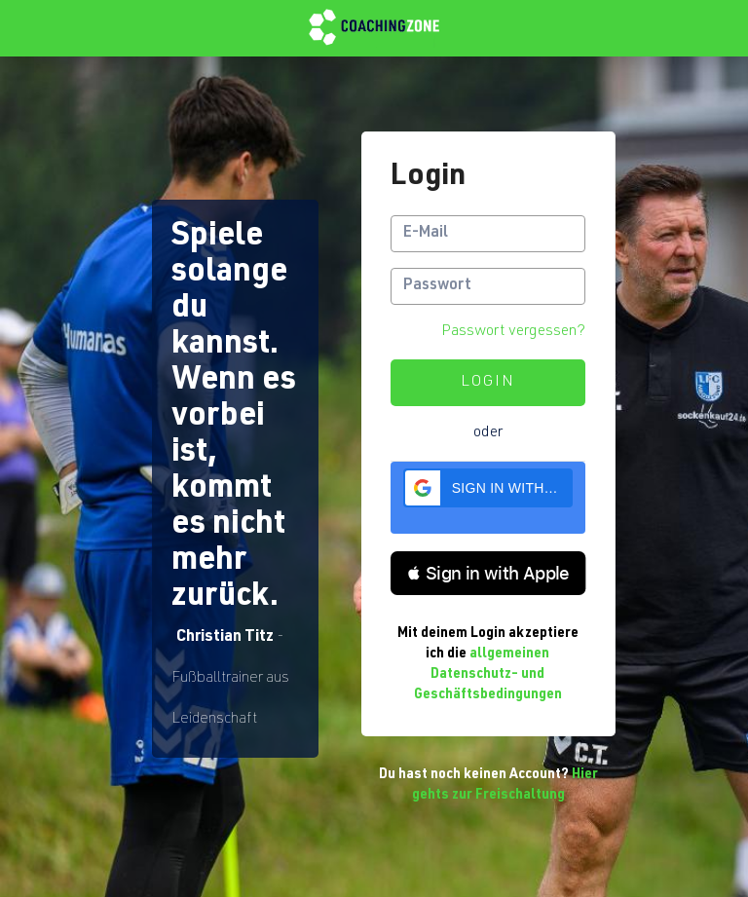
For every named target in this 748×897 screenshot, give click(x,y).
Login (488, 383)
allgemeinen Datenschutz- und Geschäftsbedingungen (488, 675)
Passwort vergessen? (513, 332)
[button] (488, 487)
